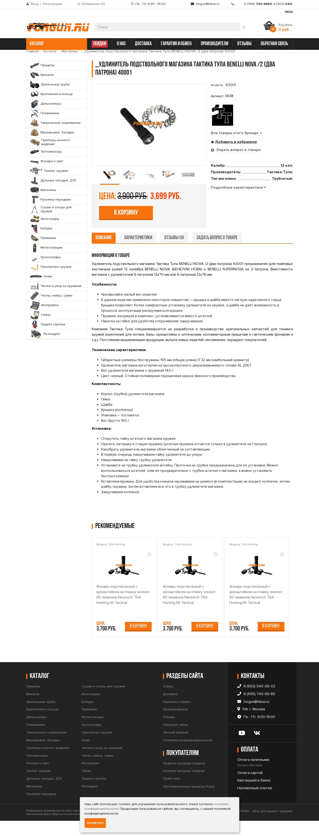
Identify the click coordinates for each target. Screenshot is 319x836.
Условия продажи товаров (184, 786)
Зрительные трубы (40, 717)
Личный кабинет (176, 748)
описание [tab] (103, 253)
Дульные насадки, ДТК (44, 794)
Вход (34, 4)
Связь (86, 786)
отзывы (244, 44)
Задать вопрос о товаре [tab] (238, 149)
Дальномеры (36, 732)
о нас (121, 44)
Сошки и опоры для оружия (103, 702)
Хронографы (91, 740)
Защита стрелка (93, 794)
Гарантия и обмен (177, 717)
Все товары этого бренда (236, 133)
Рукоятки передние (41, 809)
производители (214, 44)
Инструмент (90, 778)
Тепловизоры (37, 771)
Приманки (89, 724)
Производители (175, 724)
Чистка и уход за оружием (101, 763)
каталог (56, 44)
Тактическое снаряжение (46, 748)
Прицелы (33, 702)
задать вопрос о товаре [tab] (217, 253)
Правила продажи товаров (184, 778)
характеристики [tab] (138, 253)
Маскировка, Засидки (43, 755)
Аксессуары (90, 709)
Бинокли (32, 709)
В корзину (245, 193)
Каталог (50, 51)
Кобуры (87, 717)
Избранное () (93, 4)
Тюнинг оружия (38, 786)
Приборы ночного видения (47, 763)
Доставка (170, 709)
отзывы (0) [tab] (174, 253)
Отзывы (169, 732)
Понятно (95, 823)
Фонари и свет (37, 778)
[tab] (238, 239)
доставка (143, 44)
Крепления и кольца (42, 724)
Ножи (85, 755)
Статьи (168, 702)
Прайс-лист (171, 794)
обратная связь (274, 44)
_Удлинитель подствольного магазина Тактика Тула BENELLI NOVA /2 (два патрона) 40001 (158, 51)
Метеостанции (92, 732)
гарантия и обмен (176, 44)
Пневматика (35, 740)
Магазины (70, 51)
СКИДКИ (99, 44)
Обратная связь (175, 740)
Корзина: (286, 27)
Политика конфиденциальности (187, 755)
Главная (32, 51)
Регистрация (52, 4)
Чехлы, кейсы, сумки (97, 771)
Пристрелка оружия (96, 748)
